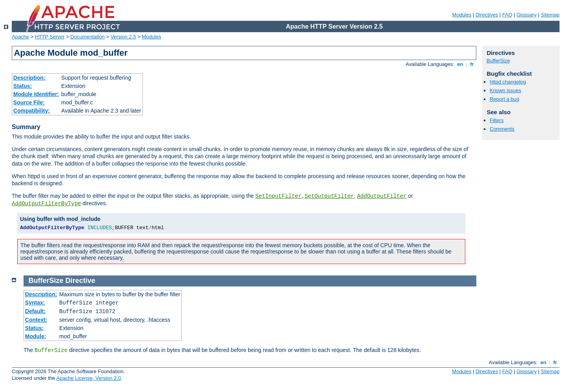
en (460, 64)
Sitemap (550, 15)
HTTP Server (50, 37)
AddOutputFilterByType (46, 204)
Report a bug (504, 99)
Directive (80, 280)
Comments (502, 129)
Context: (36, 320)
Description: (29, 78)
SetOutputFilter (329, 196)
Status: (22, 86)
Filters (496, 120)
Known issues (505, 90)
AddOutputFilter (381, 196)
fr (472, 64)
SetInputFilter (278, 196)
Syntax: (35, 302)
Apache (20, 37)
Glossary (526, 15)
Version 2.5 (123, 37)
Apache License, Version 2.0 (88, 378)
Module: (35, 336)
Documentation (87, 37)
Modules (461, 15)
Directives (487, 15)
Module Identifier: (36, 94)
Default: (35, 311)
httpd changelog (508, 82)
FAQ (507, 15)
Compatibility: (31, 111)
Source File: (29, 102)
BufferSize (498, 61)
